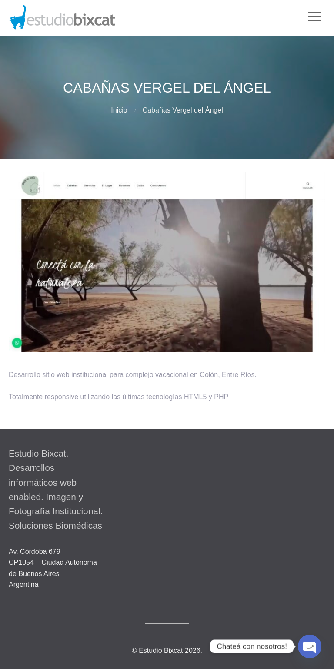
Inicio (119, 110)
